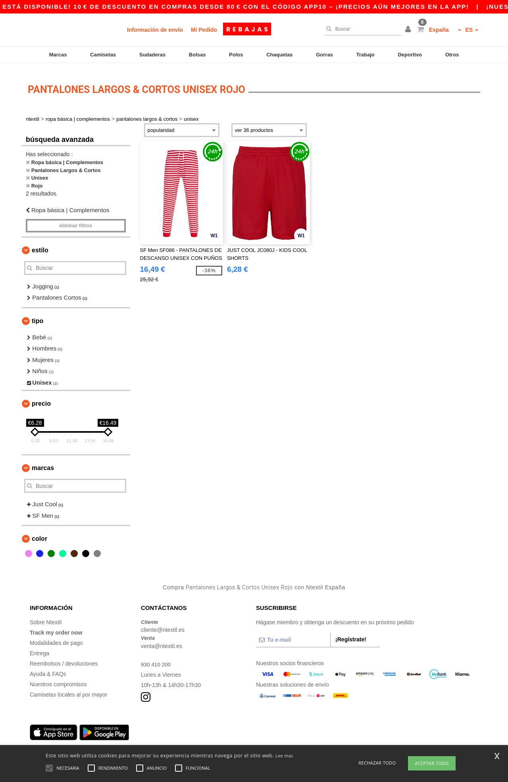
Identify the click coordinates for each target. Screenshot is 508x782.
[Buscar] (361, 29)
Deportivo (410, 55)
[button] (409, 30)
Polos (236, 55)
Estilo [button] (40, 245)
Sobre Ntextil (46, 617)
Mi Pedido (204, 30)
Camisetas (103, 55)
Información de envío (155, 30)
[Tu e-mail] (293, 634)
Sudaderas (152, 55)
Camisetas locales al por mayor (68, 689)
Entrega (39, 648)
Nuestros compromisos (58, 679)
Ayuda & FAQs (48, 669)
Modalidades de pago (56, 638)
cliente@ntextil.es (163, 625)
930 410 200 (156, 659)
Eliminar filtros (75, 220)
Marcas (58, 55)
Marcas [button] (43, 463)
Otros (452, 55)
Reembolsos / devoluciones (64, 658)
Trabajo (365, 55)
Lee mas (284, 756)
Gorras (324, 55)
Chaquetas (279, 55)
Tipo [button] (37, 315)
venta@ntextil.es (161, 641)
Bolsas (197, 55)
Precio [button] (41, 398)
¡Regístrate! (350, 634)
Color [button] (39, 533)
